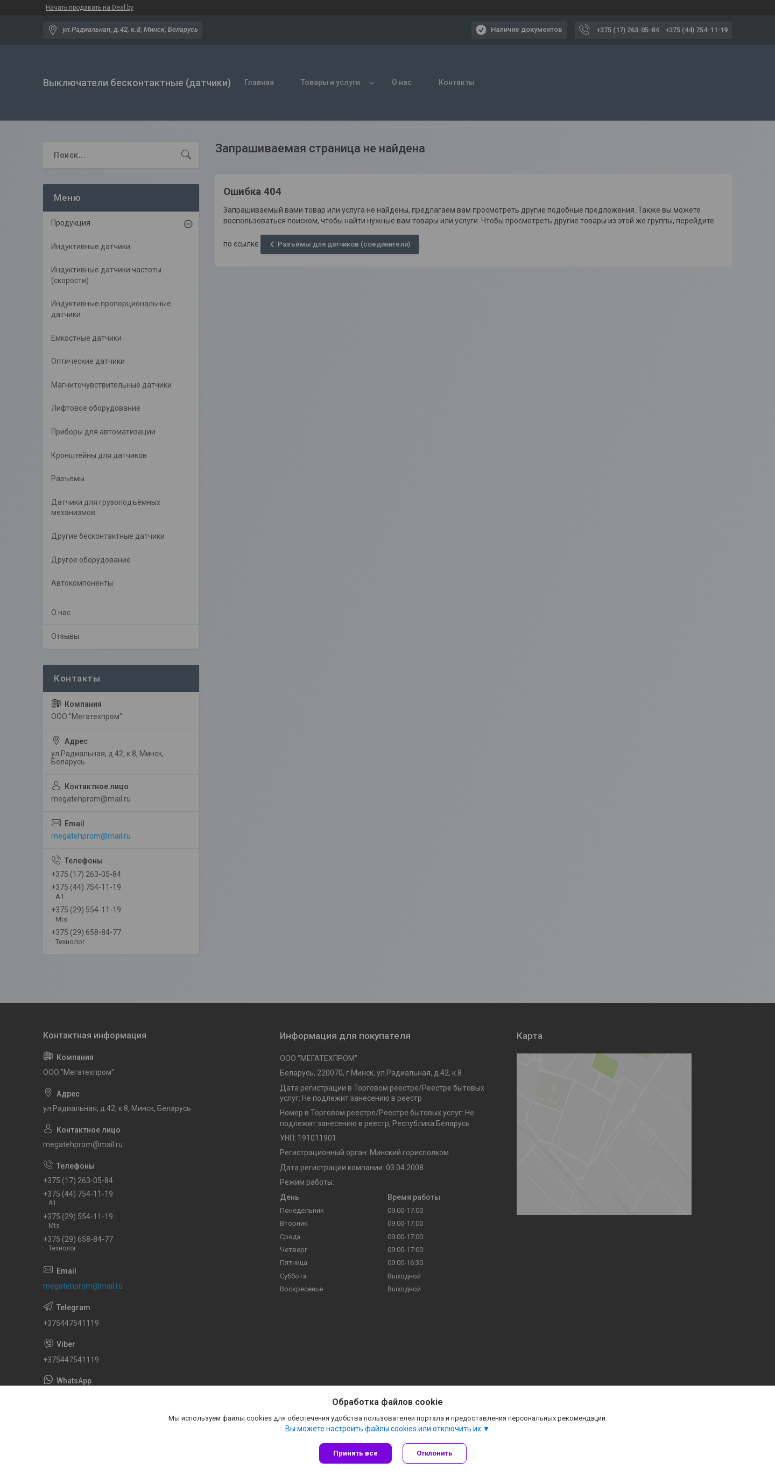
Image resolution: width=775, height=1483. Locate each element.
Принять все (355, 1453)
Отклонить (435, 1453)
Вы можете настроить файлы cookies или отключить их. (384, 1428)
